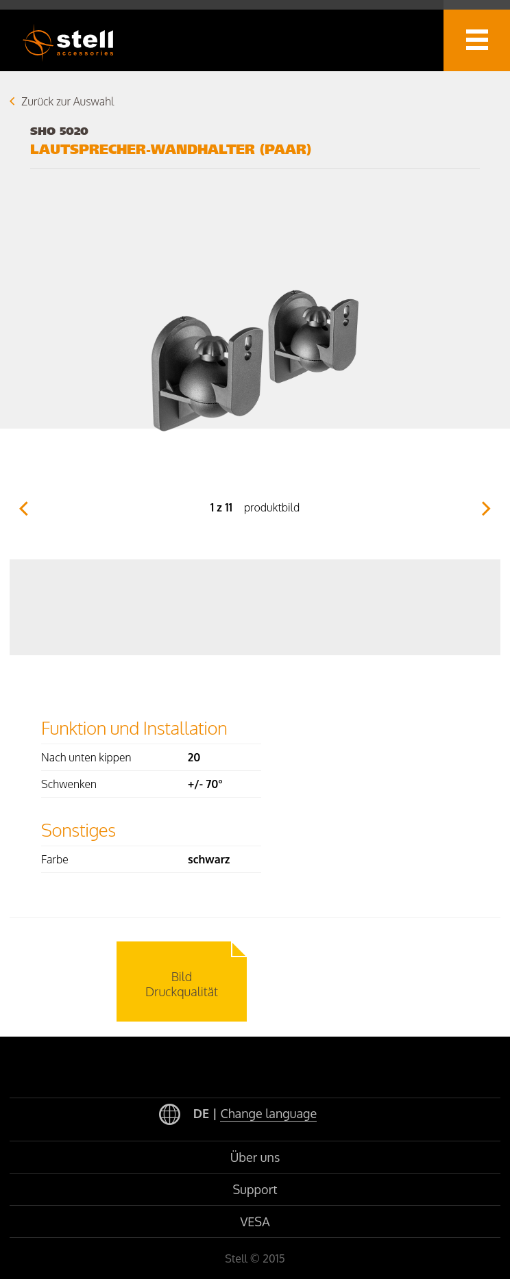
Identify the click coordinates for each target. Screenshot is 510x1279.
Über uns (255, 1157)
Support (255, 1189)
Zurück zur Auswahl (67, 101)
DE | (238, 1115)
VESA (254, 1221)
